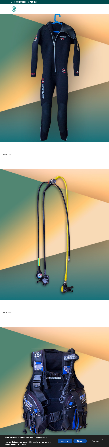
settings (23, 444)
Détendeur (7, 307)
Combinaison (8, 148)
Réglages (95, 441)
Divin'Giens (7, 154)
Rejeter (80, 441)
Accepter (65, 441)
